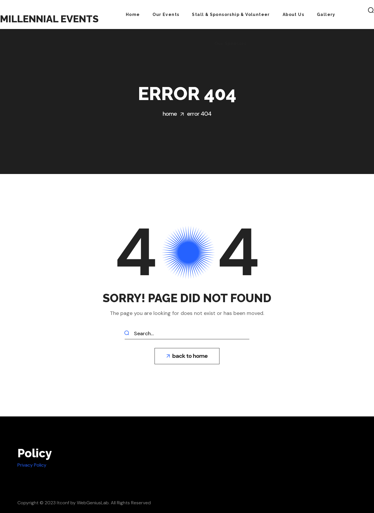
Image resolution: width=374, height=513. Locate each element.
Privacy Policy (31, 465)
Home (170, 113)
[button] (187, 356)
